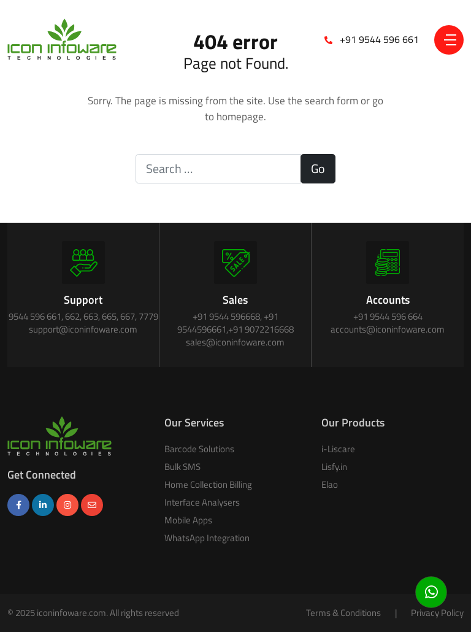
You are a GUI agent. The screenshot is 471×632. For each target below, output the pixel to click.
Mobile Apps (188, 520)
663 (90, 316)
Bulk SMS (182, 467)
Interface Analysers (202, 502)
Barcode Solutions (199, 449)
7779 (148, 316)
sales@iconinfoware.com (235, 342)
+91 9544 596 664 (388, 316)
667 (127, 316)
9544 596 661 (35, 316)
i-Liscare (338, 449)
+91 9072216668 (261, 329)
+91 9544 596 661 (379, 39)
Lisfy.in (334, 467)
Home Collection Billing (208, 484)
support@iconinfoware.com (83, 329)
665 (109, 316)
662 (72, 316)
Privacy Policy (437, 613)
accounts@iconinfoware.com (388, 329)
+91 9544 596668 (226, 316)
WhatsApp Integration (207, 538)
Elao (329, 484)
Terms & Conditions (343, 613)
